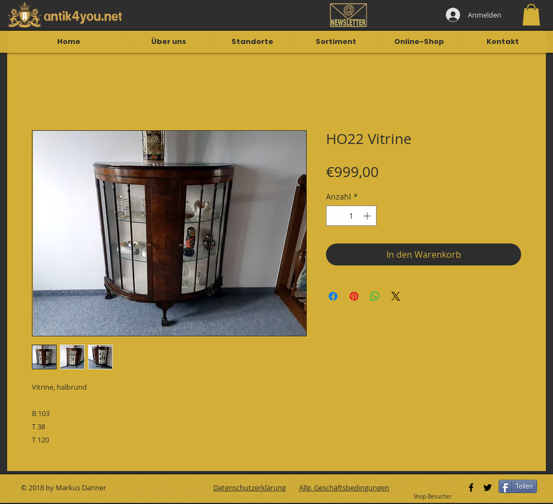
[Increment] (368, 215)
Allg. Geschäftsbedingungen (344, 487)
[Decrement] (334, 215)
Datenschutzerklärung (249, 487)
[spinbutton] (351, 215)
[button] (531, 14)
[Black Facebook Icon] (471, 487)
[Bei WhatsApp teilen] (374, 296)
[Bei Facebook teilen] (333, 296)
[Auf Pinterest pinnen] (354, 296)
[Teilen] (518, 486)
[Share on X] (395, 296)
